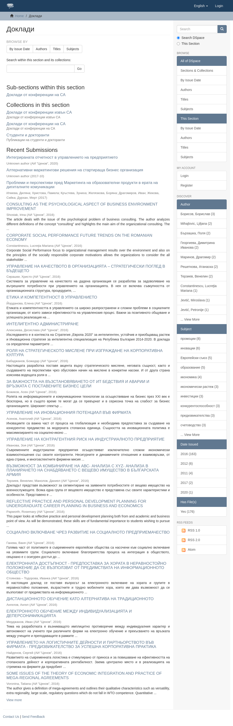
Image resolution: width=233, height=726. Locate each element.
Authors (41, 49)
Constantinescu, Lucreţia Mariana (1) (199, 288)
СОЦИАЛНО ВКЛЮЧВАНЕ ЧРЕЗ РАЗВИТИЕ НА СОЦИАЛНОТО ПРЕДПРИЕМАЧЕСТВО (88, 532)
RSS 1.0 (190, 530)
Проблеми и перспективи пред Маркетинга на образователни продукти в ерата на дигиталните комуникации (82, 184)
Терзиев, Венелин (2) (197, 276)
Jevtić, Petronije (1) (195, 310)
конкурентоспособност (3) (200, 406)
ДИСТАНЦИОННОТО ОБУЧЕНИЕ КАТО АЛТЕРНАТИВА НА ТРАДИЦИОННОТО (80, 599)
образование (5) (193, 367)
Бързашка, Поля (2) (195, 233)
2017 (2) (187, 483)
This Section (188, 43)
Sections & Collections (197, 70)
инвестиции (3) (192, 396)
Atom (188, 550)
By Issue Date (20, 49)
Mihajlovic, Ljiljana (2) (196, 223)
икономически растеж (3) (199, 387)
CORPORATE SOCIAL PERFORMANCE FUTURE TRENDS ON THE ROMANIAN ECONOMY (79, 237)
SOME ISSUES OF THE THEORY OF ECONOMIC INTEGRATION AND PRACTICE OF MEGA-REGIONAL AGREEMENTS (84, 675)
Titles (57, 49)
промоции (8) (190, 339)
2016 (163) (188, 454)
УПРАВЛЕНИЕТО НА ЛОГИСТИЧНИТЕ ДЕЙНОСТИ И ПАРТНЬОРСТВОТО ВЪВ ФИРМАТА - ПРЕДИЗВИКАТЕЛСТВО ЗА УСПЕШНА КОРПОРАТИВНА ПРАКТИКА (81, 644)
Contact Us (11, 717)
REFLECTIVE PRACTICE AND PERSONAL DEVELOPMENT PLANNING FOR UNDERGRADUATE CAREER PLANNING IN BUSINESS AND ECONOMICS (76, 503)
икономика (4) (191, 377)
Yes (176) (187, 511)
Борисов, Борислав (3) (198, 214)
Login (185, 176)
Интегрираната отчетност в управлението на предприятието (62, 157)
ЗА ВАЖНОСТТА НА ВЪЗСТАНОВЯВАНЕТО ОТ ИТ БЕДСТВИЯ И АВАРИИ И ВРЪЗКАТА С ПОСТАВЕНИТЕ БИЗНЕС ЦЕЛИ (78, 383)
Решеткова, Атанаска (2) (199, 267)
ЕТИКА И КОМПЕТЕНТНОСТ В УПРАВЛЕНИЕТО (52, 297)
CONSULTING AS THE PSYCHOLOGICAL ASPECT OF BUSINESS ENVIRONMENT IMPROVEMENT (82, 206)
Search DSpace (190, 38)
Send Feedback (33, 717)
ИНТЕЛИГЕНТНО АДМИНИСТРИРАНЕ (43, 324)
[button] (200, 6)
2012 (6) (187, 463)
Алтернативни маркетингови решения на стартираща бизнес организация (75, 170)
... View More (190, 319)
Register (187, 185)
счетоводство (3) (193, 425)
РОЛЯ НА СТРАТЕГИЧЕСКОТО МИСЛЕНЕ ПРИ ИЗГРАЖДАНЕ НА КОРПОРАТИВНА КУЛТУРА (85, 352)
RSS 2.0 (190, 540)
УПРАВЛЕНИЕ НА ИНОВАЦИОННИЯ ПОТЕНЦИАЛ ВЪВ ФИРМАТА (69, 412)
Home (19, 16)
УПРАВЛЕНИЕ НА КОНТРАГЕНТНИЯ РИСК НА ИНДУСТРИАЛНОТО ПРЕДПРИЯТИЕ (86, 439)
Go (79, 69)
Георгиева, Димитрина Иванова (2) (198, 245)
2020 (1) (187, 492)
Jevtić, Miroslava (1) (195, 300)
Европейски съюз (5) (196, 358)
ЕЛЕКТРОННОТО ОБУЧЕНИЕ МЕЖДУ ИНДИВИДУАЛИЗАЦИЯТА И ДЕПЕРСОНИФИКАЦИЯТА (69, 613)
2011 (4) (187, 473)
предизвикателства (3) (198, 415)
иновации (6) (190, 348)
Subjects (73, 49)
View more (14, 700)
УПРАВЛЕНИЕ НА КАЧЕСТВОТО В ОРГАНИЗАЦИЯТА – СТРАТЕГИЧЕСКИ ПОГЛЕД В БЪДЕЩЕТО (86, 268)
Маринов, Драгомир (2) (198, 257)
